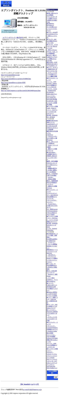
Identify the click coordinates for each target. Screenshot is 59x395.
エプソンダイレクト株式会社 (13, 37)
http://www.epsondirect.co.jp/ (10, 75)
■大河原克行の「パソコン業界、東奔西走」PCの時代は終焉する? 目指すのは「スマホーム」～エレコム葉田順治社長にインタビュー (52, 241)
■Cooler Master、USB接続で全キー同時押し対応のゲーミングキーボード (52, 156)
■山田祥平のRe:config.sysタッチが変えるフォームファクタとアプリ (52, 27)
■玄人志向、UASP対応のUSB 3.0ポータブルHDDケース (52, 63)
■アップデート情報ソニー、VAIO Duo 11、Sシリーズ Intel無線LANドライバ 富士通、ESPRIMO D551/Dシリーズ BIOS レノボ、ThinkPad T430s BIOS (52, 223)
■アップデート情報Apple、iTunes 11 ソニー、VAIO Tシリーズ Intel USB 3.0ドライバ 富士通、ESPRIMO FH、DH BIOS (52, 112)
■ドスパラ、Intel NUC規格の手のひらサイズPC (52, 41)
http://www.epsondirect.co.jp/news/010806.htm (16, 79)
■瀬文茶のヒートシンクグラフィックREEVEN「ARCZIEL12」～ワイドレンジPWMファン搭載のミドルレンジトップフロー (52, 256)
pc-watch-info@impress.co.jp (32, 389)
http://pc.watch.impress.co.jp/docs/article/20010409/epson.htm (20, 90)
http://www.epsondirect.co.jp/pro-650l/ (13, 82)
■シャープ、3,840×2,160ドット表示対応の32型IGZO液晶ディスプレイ (52, 286)
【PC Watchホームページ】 (29, 384)
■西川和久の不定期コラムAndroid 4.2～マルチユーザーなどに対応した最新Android (52, 135)
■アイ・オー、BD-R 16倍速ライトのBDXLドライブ (52, 306)
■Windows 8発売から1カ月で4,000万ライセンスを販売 (52, 293)
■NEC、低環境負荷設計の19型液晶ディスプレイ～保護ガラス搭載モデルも (52, 184)
